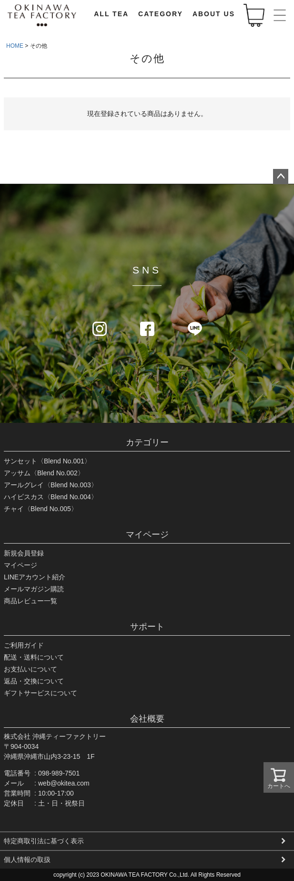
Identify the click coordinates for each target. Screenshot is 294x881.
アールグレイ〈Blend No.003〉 (51, 485)
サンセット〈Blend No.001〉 (47, 461)
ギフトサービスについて (40, 693)
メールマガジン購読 (34, 589)
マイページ (147, 534)
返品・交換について (34, 681)
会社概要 (147, 719)
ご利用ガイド (24, 645)
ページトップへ (280, 176)
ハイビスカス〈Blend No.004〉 (51, 497)
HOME (14, 45)
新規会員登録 (24, 553)
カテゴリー (147, 442)
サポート (147, 626)
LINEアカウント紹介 (34, 577)
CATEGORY (160, 14)
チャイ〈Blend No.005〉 (41, 509)
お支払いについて (30, 669)
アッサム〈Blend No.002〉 (44, 473)
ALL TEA (111, 14)
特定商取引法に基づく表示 (44, 841)
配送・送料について (34, 657)
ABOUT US (214, 14)
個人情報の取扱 (27, 859)
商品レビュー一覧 (30, 601)
